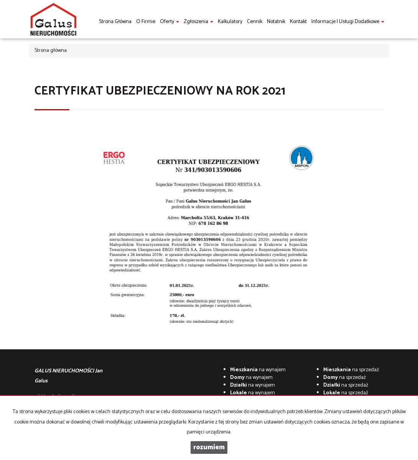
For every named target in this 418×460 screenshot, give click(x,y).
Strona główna (115, 21)
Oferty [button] (169, 21)
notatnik (276, 21)
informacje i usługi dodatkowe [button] (347, 21)
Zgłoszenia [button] (198, 21)
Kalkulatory (230, 21)
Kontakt (298, 21)
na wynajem (258, 369)
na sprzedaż (351, 369)
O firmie (145, 21)
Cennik (254, 21)
